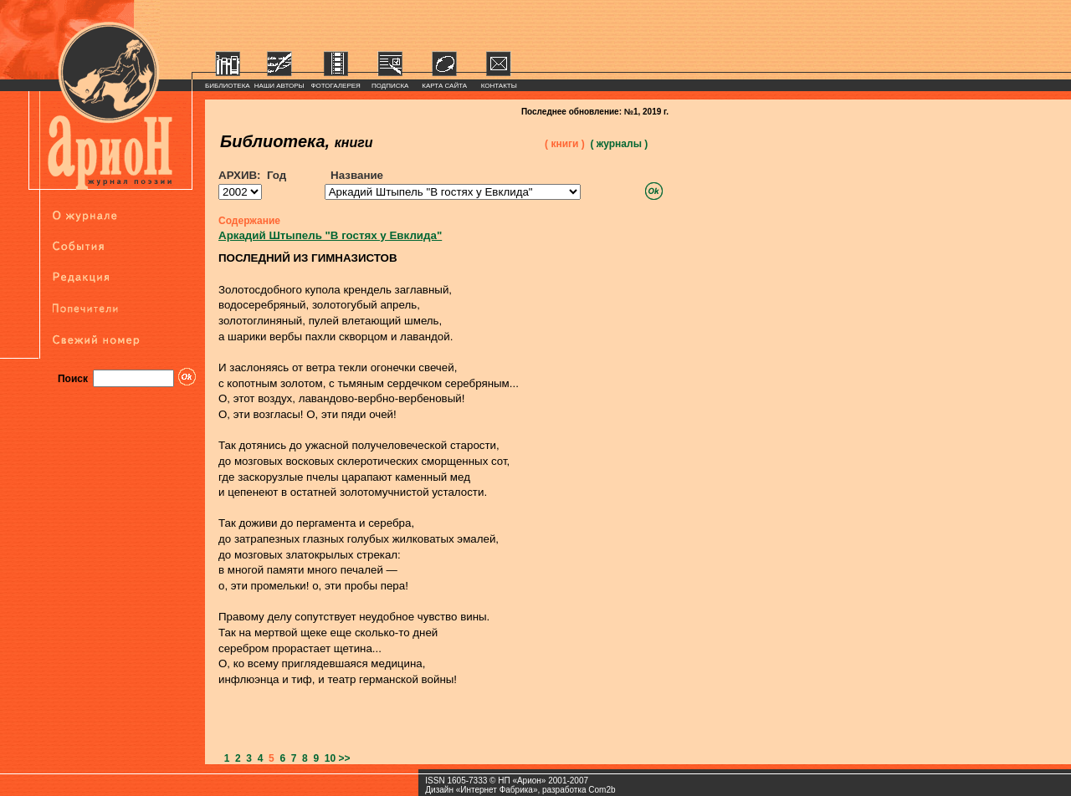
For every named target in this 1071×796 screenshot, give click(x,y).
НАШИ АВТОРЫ (279, 85)
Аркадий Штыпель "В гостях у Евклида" (330, 235)
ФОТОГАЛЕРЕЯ (336, 85)
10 (327, 758)
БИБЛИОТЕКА (227, 85)
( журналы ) (619, 144)
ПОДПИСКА (390, 85)
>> (344, 758)
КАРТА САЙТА (444, 85)
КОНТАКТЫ (499, 85)
